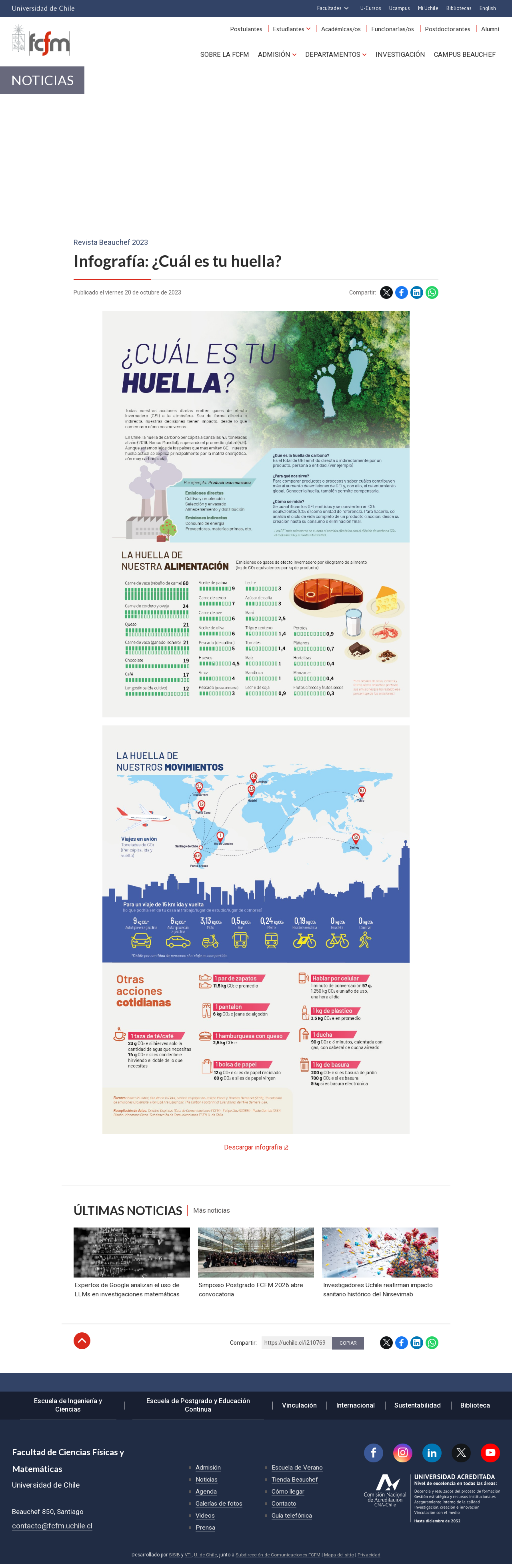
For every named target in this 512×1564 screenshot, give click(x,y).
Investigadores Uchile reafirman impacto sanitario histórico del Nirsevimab (378, 1313)
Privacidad (371, 1555)
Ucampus (399, 8)
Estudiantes (297, 31)
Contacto (284, 1503)
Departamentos (337, 56)
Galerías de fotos (220, 1503)
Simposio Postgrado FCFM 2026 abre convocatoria (251, 1313)
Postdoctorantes (450, 31)
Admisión (280, 56)
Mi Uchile (428, 8)
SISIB (172, 1555)
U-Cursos (370, 8)
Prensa (206, 1527)
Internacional (358, 1406)
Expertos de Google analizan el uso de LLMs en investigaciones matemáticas (128, 1313)
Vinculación (305, 1406)
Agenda (206, 1491)
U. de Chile (204, 1555)
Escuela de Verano (298, 1467)
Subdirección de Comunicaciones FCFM (278, 1555)
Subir (82, 1364)
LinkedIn (416, 298)
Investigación (402, 56)
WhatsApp (432, 298)
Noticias (46, 84)
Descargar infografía (253, 1153)
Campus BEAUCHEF (465, 56)
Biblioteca (473, 1406)
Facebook (401, 298)
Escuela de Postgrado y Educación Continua (205, 1406)
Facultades (329, 8)
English (488, 8)
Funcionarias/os (397, 31)
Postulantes (256, 31)
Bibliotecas (459, 8)
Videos (206, 1515)
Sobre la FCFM (232, 56)
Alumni (491, 31)
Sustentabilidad (418, 1406)
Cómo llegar (288, 1491)
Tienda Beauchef (295, 1479)
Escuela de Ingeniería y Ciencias (73, 1406)
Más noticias (214, 1216)
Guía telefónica (292, 1515)
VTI (186, 1555)
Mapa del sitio (341, 1555)
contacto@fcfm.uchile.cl (52, 1525)
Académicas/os (347, 31)
